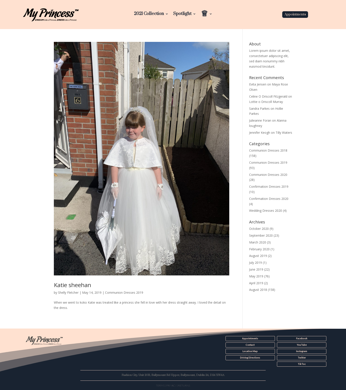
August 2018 (258, 290)
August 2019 (258, 256)
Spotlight (182, 14)
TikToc (302, 363)
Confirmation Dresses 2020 (268, 199)
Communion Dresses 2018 (268, 150)
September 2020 (261, 235)
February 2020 (259, 249)
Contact (250, 345)
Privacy (171, 385)
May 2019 (256, 276)
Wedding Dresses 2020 (265, 210)
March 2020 (257, 242)
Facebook (301, 338)
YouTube (302, 345)
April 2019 (256, 283)
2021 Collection (149, 14)
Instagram (301, 351)
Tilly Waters (284, 132)
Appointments (295, 14)
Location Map (250, 351)
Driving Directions (250, 357)
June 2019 (256, 269)
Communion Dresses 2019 (124, 292)
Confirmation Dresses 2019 (268, 186)
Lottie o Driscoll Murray (266, 102)
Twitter (302, 357)
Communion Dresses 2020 (268, 175)
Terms (160, 385)
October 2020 (259, 229)
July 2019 (255, 262)
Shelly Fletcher (68, 292)
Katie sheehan (72, 285)
